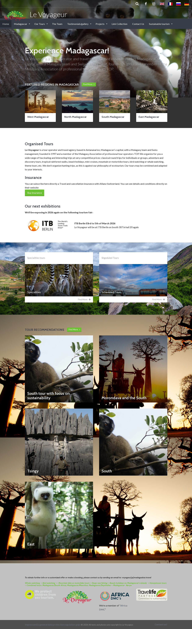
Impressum (30, 624)
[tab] (59, 292)
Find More (88, 84)
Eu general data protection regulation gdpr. (58, 624)
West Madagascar (38, 117)
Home (5, 23)
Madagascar (21, 23)
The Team (57, 23)
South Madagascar (113, 117)
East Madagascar (149, 117)
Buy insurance (34, 192)
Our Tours (39, 23)
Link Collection (119, 23)
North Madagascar (75, 117)
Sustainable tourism (159, 23)
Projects (100, 23)
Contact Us (138, 23)
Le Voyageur (35, 14)
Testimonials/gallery (78, 23)
